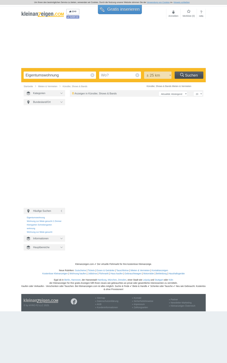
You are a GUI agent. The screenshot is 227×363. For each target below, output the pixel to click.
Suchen (189, 75)
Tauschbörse (122, 270)
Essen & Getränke (105, 270)
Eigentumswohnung (36, 217)
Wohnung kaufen (78, 273)
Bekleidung (161, 273)
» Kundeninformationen (106, 307)
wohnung (31, 228)
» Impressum (138, 304)
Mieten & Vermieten (140, 270)
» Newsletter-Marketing (180, 302)
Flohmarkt (104, 273)
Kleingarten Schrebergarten (39, 225)
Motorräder (148, 273)
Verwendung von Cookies (158, 2)
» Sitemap (100, 298)
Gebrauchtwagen (133, 273)
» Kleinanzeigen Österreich (182, 306)
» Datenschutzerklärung (106, 301)
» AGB (98, 304)
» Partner (173, 299)
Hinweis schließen (181, 2)
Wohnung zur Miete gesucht (39, 232)
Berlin (67, 280)
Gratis (120, 9)
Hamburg (102, 280)
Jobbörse (92, 273)
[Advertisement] (113, 44)
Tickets (91, 270)
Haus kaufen (117, 273)
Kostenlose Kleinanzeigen (55, 273)
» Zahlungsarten (140, 307)
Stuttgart (159, 280)
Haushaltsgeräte (177, 273)
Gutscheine (80, 270)
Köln (171, 280)
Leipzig (146, 280)
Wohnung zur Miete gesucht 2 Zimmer (44, 221)
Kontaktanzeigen (160, 270)
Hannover (76, 280)
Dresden (122, 280)
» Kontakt (136, 298)
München (112, 280)
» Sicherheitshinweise (142, 301)
